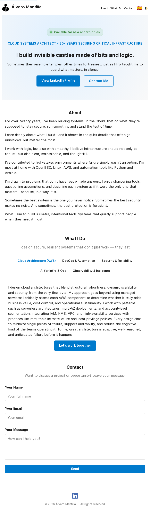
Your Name (14, 387)
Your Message (16, 430)
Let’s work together (75, 345)
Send (75, 469)
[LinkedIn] (75, 495)
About (104, 8)
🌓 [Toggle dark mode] (146, 8)
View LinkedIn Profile (58, 80)
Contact (129, 8)
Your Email (13, 408)
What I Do (116, 8)
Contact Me (98, 81)
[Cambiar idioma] (139, 8)
